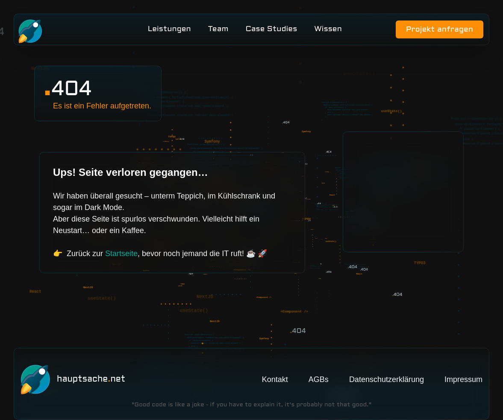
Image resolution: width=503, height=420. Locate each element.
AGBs (319, 363)
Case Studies (271, 31)
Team (218, 31)
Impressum (463, 363)
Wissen (328, 31)
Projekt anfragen (437, 31)
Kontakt (275, 363)
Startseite (121, 257)
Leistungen (169, 31)
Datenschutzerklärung (386, 363)
